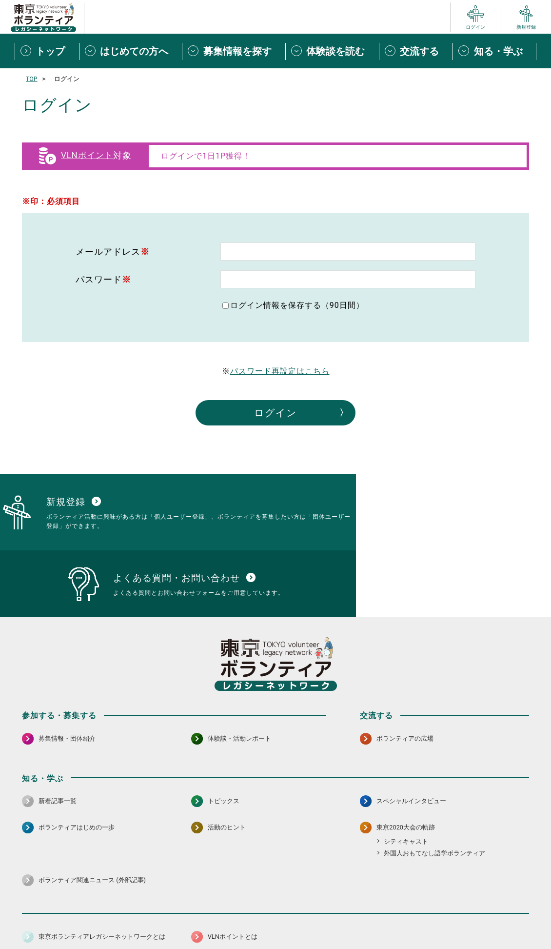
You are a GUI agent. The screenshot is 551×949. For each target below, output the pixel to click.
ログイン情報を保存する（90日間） (297, 305)
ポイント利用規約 (389, 917)
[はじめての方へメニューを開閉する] (130, 51)
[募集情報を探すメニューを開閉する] (233, 51)
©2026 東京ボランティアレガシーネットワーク (275, 939)
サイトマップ (64, 917)
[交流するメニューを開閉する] (416, 51)
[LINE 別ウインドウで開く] (521, 891)
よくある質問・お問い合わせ (466, 917)
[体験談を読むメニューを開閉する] (332, 51)
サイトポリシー (118, 917)
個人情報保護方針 (177, 917)
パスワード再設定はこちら (280, 371)
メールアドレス (113, 251)
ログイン (275, 412)
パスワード (103, 279)
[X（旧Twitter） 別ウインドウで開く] (500, 891)
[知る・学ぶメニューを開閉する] (494, 51)
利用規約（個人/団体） (320, 917)
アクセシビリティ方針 (245, 917)
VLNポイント (86, 156)
